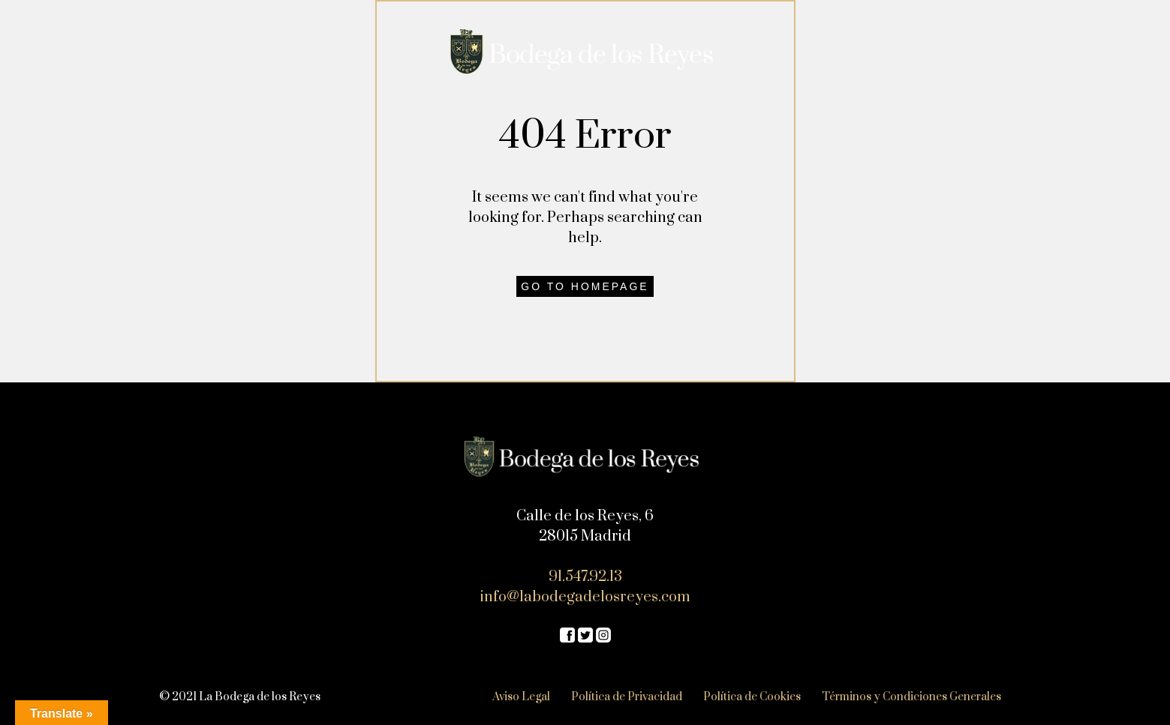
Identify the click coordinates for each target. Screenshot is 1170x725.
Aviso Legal (521, 697)
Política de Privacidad (626, 697)
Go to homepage (584, 286)
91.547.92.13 (585, 577)
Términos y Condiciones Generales (911, 697)
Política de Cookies (752, 697)
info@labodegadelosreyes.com (585, 597)
